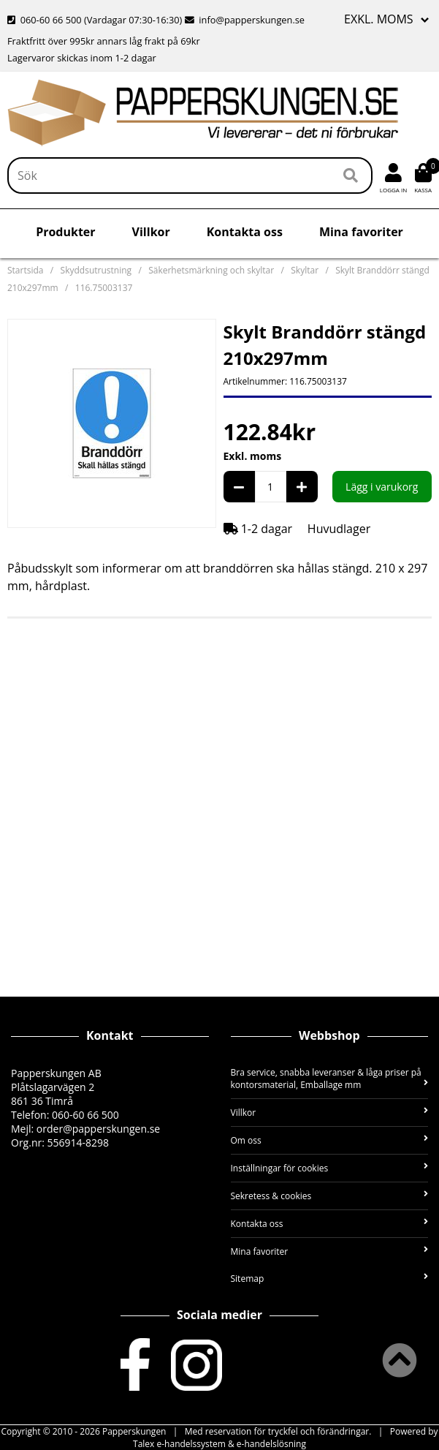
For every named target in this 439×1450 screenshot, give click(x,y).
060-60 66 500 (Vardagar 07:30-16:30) (96, 19)
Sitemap (330, 1278)
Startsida (25, 270)
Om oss (330, 1140)
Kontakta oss (245, 232)
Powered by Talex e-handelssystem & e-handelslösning (285, 1437)
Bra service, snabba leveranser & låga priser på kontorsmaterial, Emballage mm (330, 1078)
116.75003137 (104, 288)
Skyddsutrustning (96, 270)
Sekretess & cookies (330, 1196)
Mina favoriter (361, 232)
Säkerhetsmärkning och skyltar (211, 270)
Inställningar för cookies (330, 1168)
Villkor (151, 232)
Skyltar (304, 270)
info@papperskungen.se (245, 19)
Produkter (65, 232)
